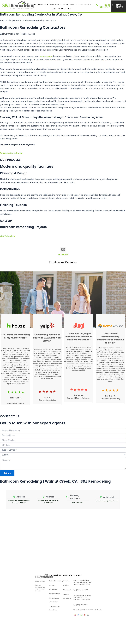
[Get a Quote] (112, 5)
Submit (7, 473)
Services (55, 4)
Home (33, 4)
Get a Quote (119, 6)
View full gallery (7, 236)
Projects (84, 4)
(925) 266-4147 (105, 6)
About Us (43, 4)
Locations (70, 4)
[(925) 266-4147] (97, 5)
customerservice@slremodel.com (107, 501)
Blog (53, 9)
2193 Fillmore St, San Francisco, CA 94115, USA (82, 597)
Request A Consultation (11, 153)
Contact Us (64, 9)
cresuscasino (45, 56)
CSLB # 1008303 (40, 581)
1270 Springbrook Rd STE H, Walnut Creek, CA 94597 (82, 582)
